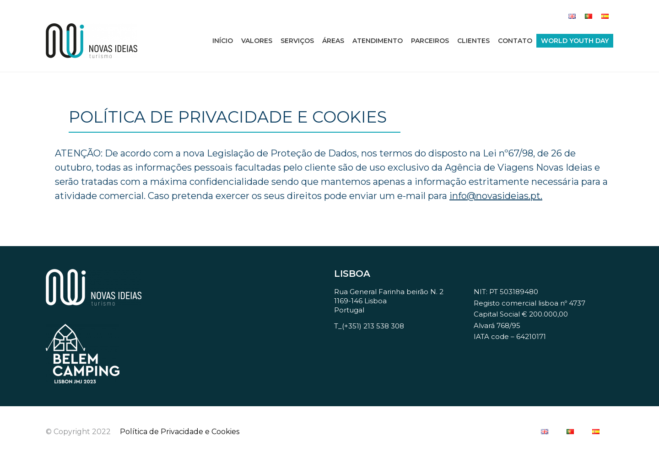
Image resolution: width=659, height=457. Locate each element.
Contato (515, 41)
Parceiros (430, 41)
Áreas (333, 41)
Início (222, 41)
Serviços (297, 41)
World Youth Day (575, 41)
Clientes (473, 41)
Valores (256, 41)
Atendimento (377, 41)
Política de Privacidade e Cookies (179, 431)
